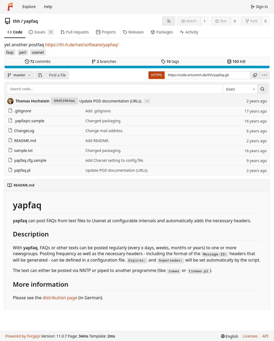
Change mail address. (104, 130)
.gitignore (19, 110)
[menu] (265, 75)
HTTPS (156, 74)
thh (16, 21)
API (265, 336)
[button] (40, 75)
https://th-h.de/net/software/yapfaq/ (82, 45)
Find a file (57, 75)
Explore (29, 6)
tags (170, 61)
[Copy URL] (255, 75)
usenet (38, 52)
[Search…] (262, 89)
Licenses (250, 336)
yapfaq (31, 21)
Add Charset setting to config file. (114, 160)
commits (38, 61)
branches (104, 61)
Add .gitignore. (98, 110)
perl (22, 52)
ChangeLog (21, 130)
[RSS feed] (168, 21)
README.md (22, 140)
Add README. (97, 140)
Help (48, 6)
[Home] (10, 7)
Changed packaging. (103, 120)
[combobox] (240, 89)
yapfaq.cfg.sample (27, 160)
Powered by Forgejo (22, 336)
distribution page (60, 298)
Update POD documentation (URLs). (110, 101)
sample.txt (20, 150)
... (147, 100)
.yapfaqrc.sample (26, 120)
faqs (10, 52)
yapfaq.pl (19, 170)
